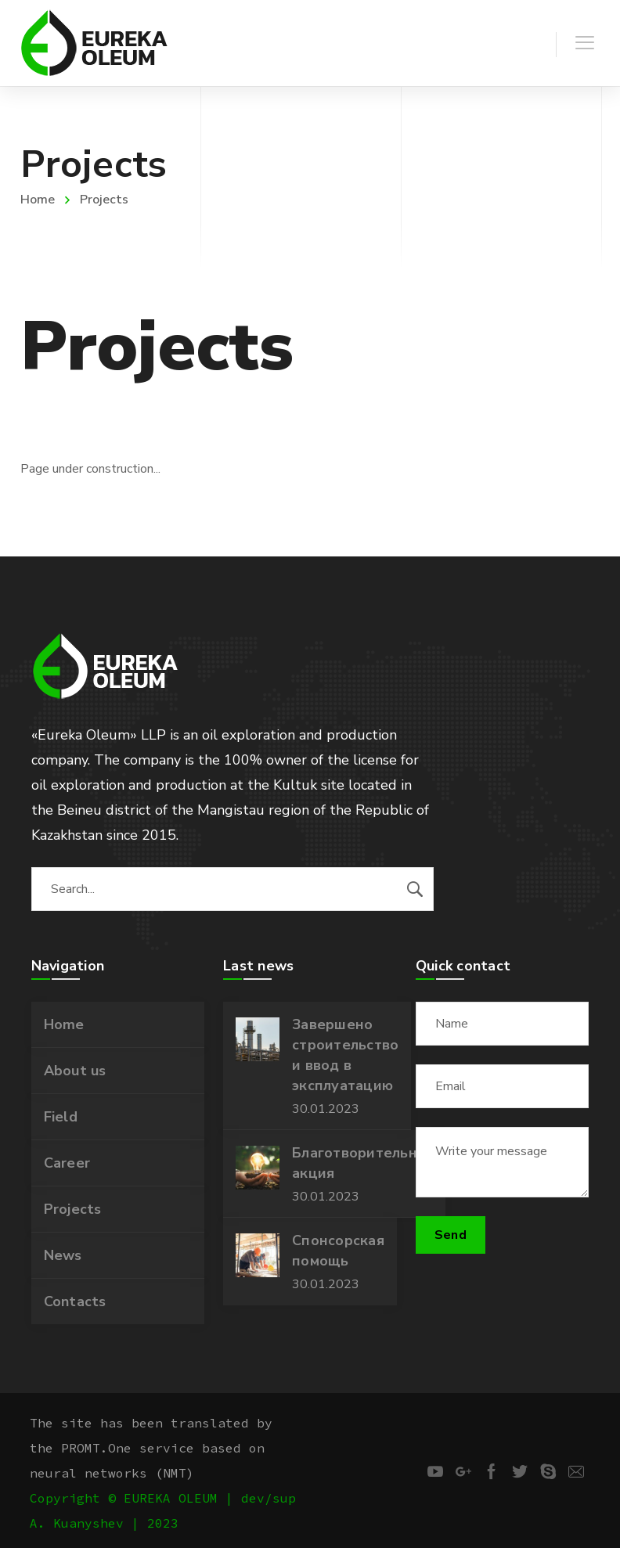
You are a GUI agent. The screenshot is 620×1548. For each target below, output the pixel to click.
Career (67, 1163)
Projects (73, 1209)
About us (75, 1070)
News (63, 1255)
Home (37, 199)
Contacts (75, 1301)
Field (61, 1116)
